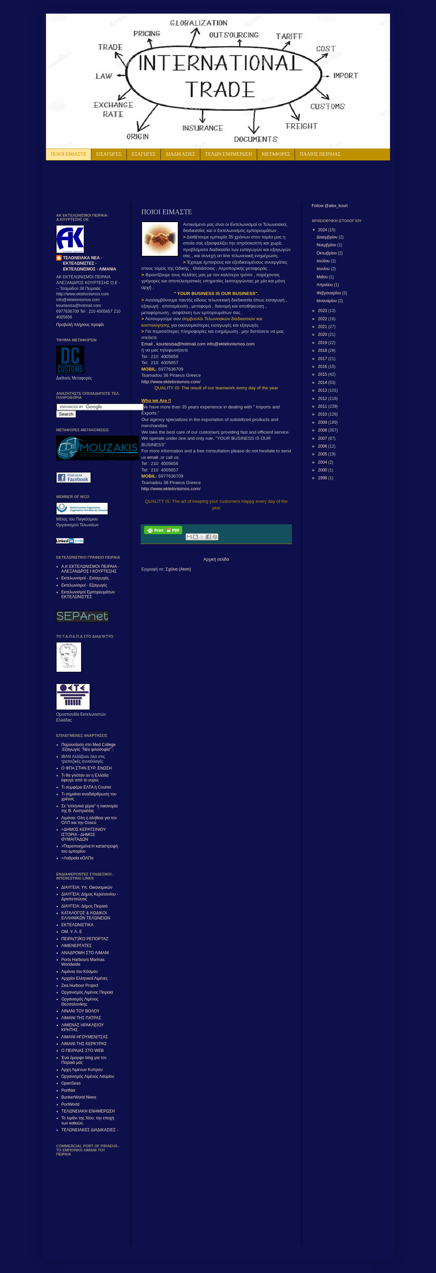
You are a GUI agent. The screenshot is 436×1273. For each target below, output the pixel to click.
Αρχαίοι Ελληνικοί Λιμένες (84, 978)
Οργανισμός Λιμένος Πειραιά (87, 992)
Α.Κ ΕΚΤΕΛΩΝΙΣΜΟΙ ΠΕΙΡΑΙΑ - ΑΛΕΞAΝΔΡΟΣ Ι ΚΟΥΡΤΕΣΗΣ (90, 569)
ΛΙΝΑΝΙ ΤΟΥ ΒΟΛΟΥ (80, 1011)
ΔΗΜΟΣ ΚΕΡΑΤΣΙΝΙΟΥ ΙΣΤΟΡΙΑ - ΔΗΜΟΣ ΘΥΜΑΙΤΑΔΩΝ (83, 834)
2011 (323, 406)
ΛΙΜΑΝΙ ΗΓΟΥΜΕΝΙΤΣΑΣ (84, 1037)
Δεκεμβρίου (327, 237)
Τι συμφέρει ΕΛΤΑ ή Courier (86, 787)
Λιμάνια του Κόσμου (79, 971)
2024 (323, 230)
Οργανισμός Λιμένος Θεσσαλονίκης (79, 1001)
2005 (323, 454)
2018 (323, 350)
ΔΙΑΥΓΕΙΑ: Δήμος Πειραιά (84, 906)
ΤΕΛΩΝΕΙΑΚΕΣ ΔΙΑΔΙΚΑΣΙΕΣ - (89, 1130)
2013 (323, 390)
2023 (323, 310)
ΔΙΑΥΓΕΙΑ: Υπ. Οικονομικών (86, 887)
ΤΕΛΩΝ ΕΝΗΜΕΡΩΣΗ (228, 154)
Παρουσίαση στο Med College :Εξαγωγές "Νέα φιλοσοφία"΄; (88, 747)
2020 (323, 334)
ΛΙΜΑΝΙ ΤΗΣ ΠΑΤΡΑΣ (81, 1017)
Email (147, 343)
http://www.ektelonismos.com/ (171, 381)
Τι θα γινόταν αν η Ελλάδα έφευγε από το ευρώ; (85, 777)
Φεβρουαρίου (329, 293)
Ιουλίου (323, 261)
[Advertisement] (136, 181)
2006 (323, 446)
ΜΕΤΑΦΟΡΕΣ (276, 154)
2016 (323, 366)
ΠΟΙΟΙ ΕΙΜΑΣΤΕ (68, 154)
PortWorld (70, 1104)
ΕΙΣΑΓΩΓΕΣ (109, 154)
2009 (323, 422)
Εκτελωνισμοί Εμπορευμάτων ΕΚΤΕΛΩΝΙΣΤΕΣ (88, 594)
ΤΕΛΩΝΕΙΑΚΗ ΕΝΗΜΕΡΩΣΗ (88, 1111)
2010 (323, 414)
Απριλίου (325, 284)
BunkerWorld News (78, 1097)
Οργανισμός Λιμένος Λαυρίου (87, 1076)
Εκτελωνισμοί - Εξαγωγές (84, 585)
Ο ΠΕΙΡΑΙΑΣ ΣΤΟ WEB (82, 1050)
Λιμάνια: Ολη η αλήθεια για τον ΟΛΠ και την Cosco (89, 820)
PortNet (68, 1090)
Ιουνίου (323, 268)
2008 (323, 430)
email (152, 457)
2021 (323, 326)
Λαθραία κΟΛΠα (78, 858)
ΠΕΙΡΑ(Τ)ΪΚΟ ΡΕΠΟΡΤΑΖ (84, 938)
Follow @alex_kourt (330, 205)
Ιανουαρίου (327, 300)
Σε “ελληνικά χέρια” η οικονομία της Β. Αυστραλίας (89, 808)
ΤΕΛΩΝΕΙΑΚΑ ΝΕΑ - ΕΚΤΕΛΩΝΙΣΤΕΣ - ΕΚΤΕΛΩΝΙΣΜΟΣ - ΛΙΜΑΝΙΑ (89, 263)
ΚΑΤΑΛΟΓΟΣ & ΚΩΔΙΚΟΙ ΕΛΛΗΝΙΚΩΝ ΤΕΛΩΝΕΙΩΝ (85, 915)
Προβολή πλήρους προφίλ (80, 324)
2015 (323, 374)
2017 (323, 358)
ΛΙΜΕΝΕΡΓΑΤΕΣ (76, 945)
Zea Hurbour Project (79, 985)
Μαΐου (322, 277)
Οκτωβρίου (327, 253)
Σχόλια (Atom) (178, 569)
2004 (323, 462)
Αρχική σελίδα (216, 559)
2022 (323, 318)
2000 (323, 470)
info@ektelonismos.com (230, 343)
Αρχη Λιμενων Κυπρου (82, 1069)
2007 (323, 438)
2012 (323, 398)
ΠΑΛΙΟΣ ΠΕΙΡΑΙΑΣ (320, 154)
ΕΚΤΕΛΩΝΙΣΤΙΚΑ (77, 924)
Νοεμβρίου (326, 245)
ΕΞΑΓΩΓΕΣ (143, 154)
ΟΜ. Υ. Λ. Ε (71, 931)
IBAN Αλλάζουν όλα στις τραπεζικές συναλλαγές (83, 759)
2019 (323, 342)
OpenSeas (71, 1083)
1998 (323, 478)
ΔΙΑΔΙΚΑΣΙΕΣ (180, 154)
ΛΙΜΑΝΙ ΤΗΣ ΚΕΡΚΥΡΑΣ (84, 1043)
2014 (323, 382)
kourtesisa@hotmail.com (181, 343)
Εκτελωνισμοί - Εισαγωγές (85, 578)
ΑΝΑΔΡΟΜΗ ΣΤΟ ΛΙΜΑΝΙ (85, 952)
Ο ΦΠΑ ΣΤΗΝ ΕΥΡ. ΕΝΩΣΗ (86, 768)
